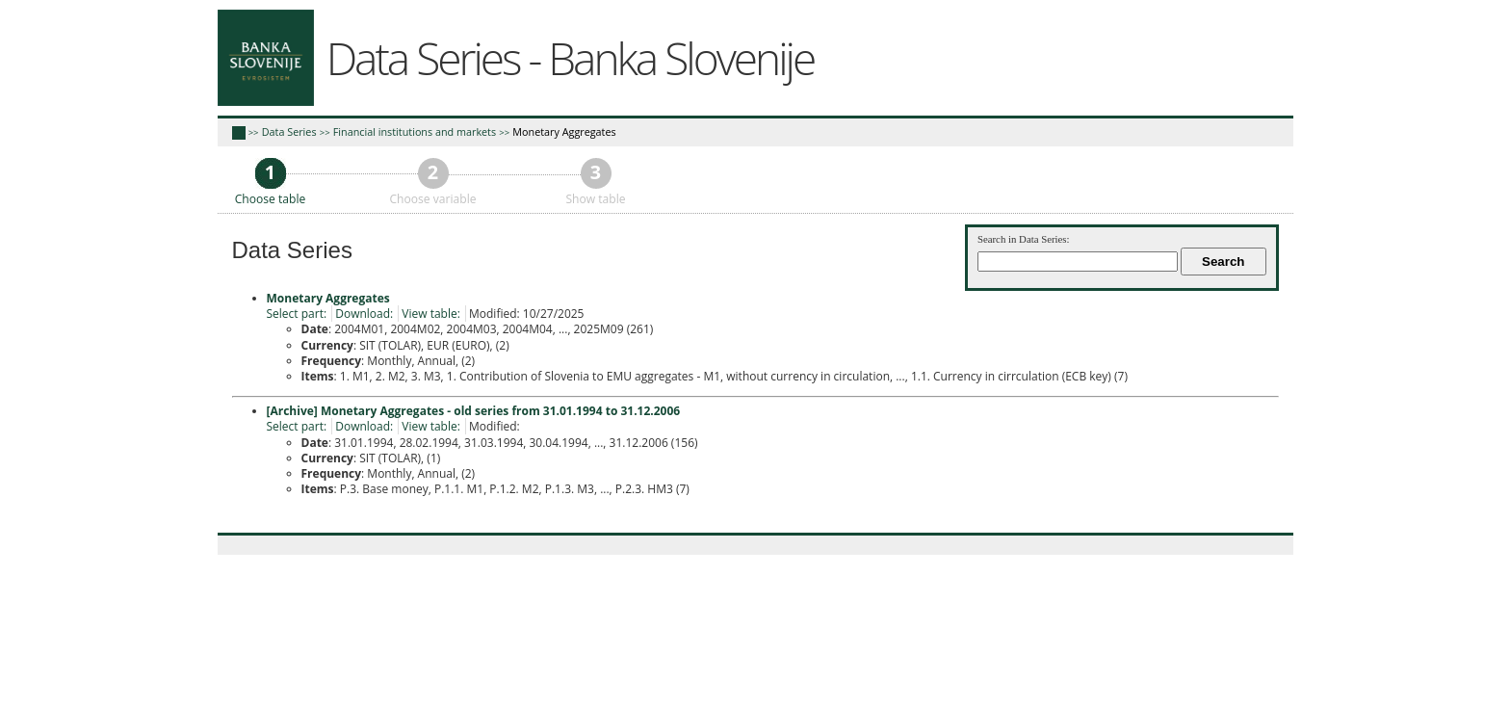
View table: (431, 313)
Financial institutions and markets (414, 131)
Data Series (289, 131)
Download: (364, 313)
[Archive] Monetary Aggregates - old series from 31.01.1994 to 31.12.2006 (474, 411)
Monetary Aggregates (563, 131)
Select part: (297, 313)
